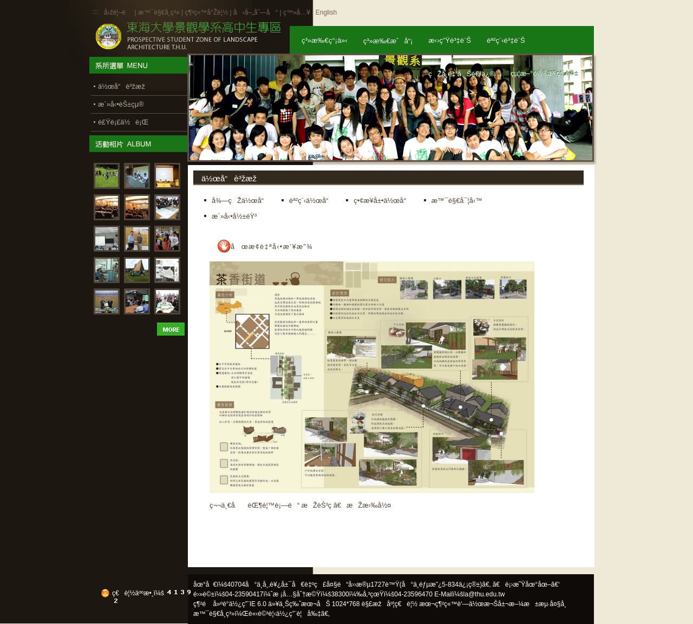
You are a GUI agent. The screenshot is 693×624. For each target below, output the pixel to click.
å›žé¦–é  (118, 12)
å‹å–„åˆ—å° (255, 12)
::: (96, 12)
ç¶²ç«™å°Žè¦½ (206, 12)
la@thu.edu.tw (484, 594)
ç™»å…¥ (296, 12)
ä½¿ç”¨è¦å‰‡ (298, 614)
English (326, 12)
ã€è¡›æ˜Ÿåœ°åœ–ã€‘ (526, 584)
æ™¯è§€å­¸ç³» (159, 12)
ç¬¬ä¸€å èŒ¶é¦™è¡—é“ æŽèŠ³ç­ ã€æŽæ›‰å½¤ (300, 505)
